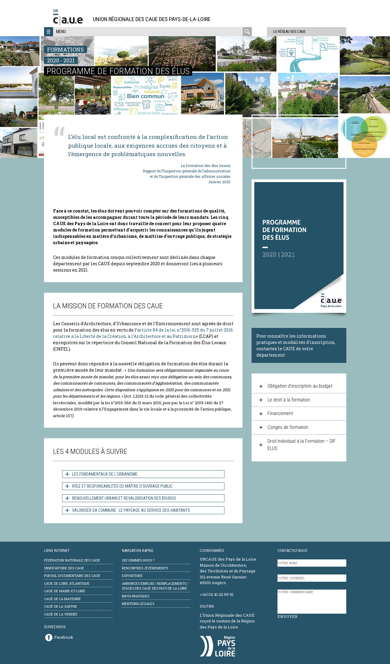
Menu (61, 31)
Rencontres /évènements (145, 568)
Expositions (132, 575)
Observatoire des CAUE (64, 568)
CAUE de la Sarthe (60, 606)
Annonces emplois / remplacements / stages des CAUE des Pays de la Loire (155, 586)
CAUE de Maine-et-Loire (64, 591)
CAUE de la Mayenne (62, 598)
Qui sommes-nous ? (138, 560)
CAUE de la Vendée (61, 614)
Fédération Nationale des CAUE (72, 560)
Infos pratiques (135, 596)
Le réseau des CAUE (277, 31)
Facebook (63, 637)
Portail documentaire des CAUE (72, 575)
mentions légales (138, 603)
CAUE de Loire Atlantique (67, 583)
